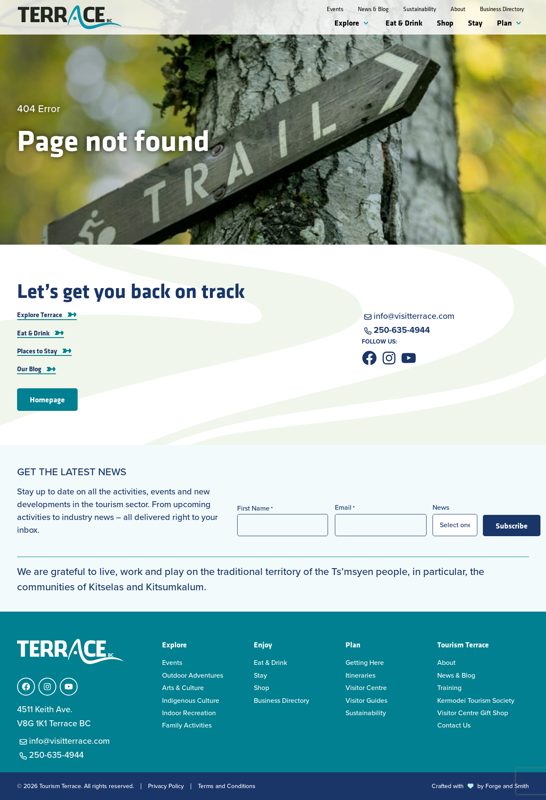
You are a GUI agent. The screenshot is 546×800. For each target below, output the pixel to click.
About (457, 9)
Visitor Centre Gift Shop (472, 713)
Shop (445, 22)
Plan (504, 22)
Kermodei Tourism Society (475, 700)
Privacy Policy (166, 786)
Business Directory (502, 9)
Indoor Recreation (189, 713)
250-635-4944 (402, 329)
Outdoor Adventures (192, 675)
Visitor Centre (366, 688)
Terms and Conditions (227, 786)
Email (344, 507)
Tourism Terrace (463, 644)
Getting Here (365, 662)
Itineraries (360, 675)
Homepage (47, 399)
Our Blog (29, 368)
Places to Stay (37, 350)
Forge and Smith (507, 786)
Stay (475, 22)
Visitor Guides (366, 700)
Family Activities (187, 725)
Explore (346, 22)
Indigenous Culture (190, 700)
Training (449, 688)
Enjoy (263, 644)
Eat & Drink (404, 22)
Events (335, 9)
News (441, 507)
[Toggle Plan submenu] (520, 23)
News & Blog (373, 9)
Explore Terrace (39, 314)
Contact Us (453, 725)
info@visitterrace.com (414, 315)
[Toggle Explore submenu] (367, 23)
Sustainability (419, 9)
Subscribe (512, 525)
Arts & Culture (183, 688)
